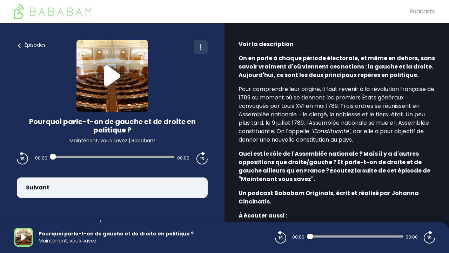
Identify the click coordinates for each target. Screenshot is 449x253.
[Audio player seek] (112, 157)
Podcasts (422, 11)
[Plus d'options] (201, 47)
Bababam (143, 140)
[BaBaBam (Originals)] (211, 12)
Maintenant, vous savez (98, 140)
